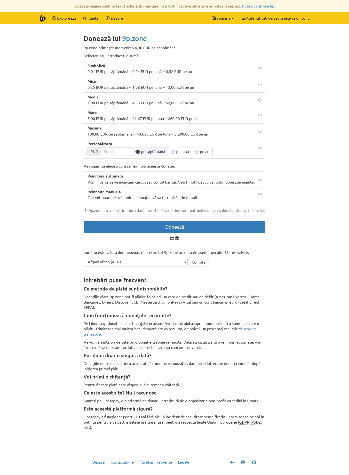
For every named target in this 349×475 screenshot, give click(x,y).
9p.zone (134, 38)
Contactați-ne (122, 462)
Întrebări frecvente (156, 462)
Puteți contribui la (257, 6)
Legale (183, 462)
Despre (98, 462)
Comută (198, 262)
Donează (174, 227)
